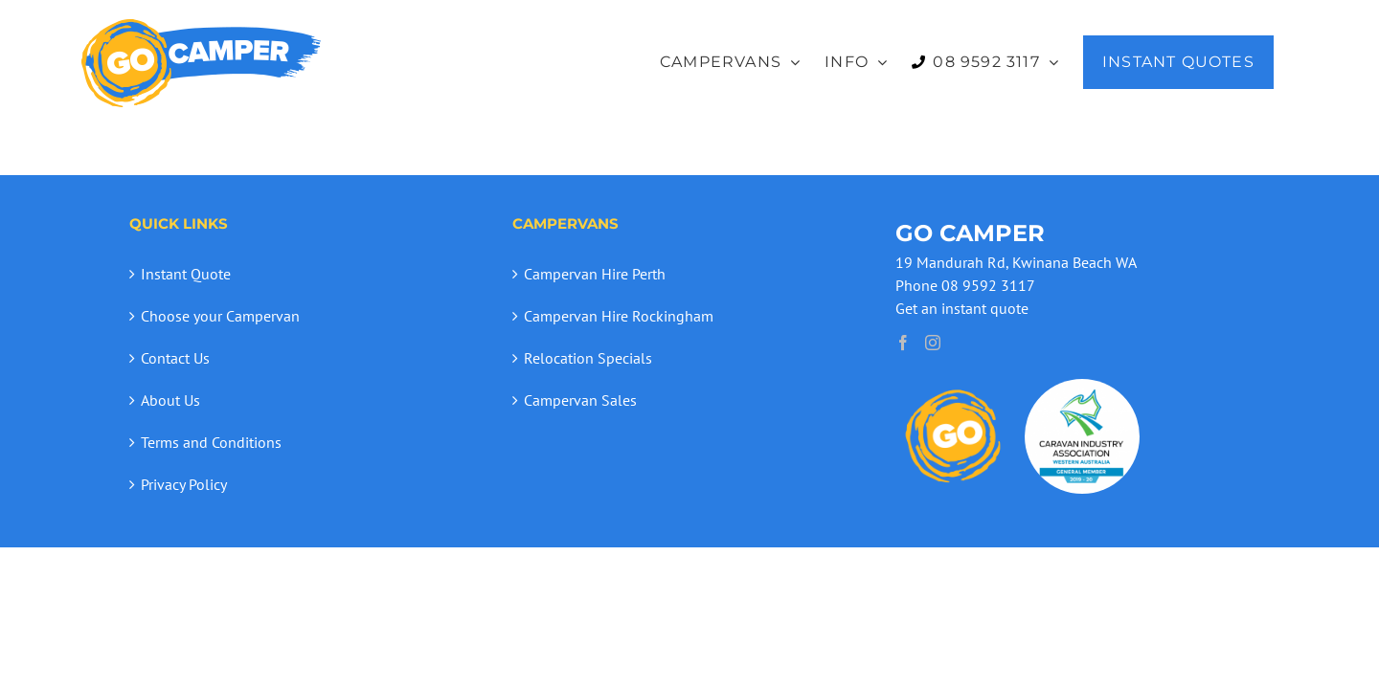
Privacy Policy (184, 484)
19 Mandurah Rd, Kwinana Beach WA (1016, 262)
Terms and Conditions (211, 442)
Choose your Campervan (220, 315)
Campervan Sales (580, 400)
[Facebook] (903, 342)
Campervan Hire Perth (595, 273)
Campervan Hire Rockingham (618, 315)
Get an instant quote (962, 308)
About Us (170, 400)
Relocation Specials (588, 357)
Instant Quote (186, 273)
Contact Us (175, 357)
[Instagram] (932, 342)
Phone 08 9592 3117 (965, 285)
